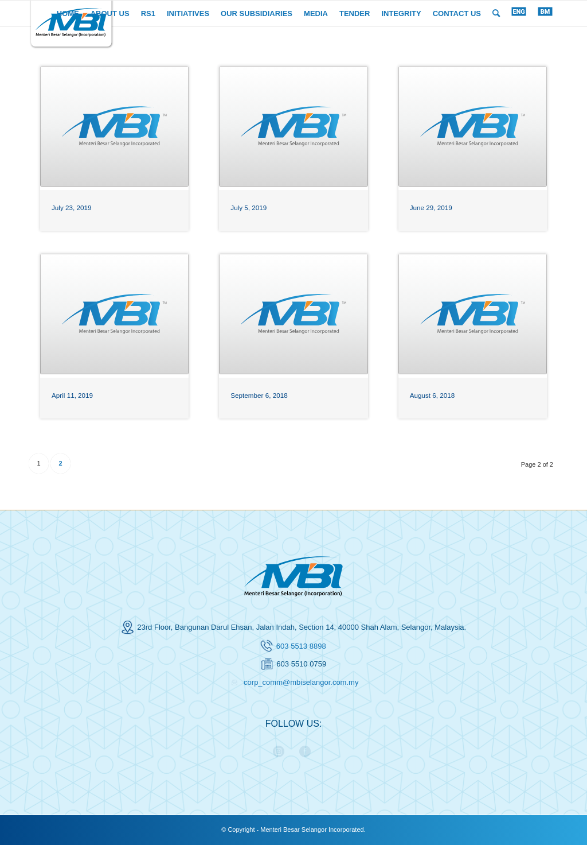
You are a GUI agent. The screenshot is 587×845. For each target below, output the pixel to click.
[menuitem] (68, 13)
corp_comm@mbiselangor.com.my (301, 682)
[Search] (496, 13)
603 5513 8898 (301, 646)
